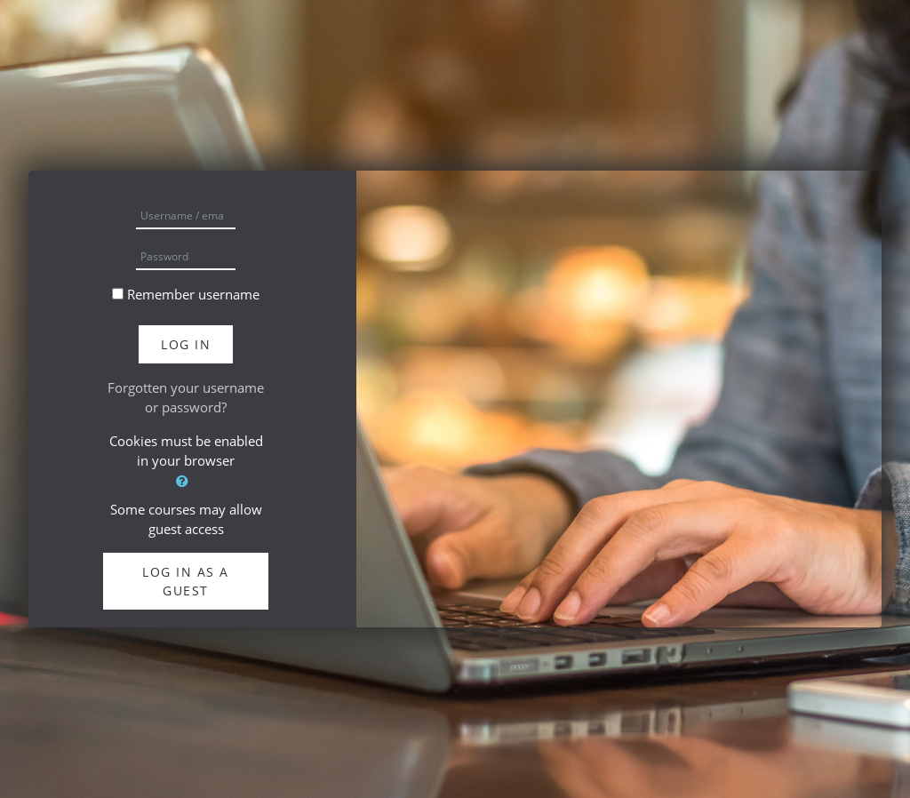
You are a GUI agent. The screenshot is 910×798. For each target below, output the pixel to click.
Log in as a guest (185, 581)
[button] (185, 481)
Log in (186, 344)
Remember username (193, 294)
